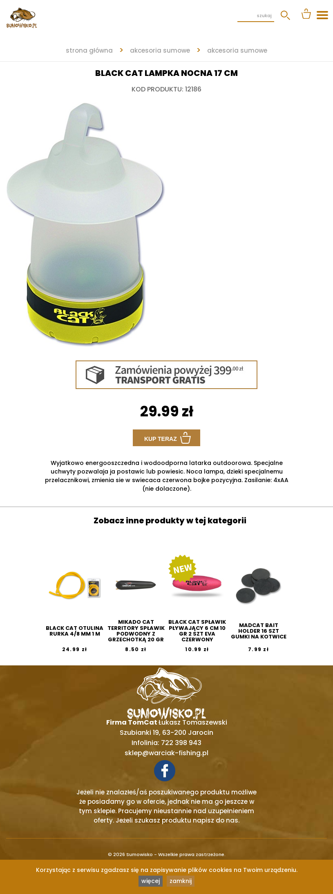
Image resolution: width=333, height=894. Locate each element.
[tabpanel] (166, 220)
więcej (150, 881)
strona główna (89, 50)
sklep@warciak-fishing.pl (166, 753)
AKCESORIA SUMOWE (160, 50)
